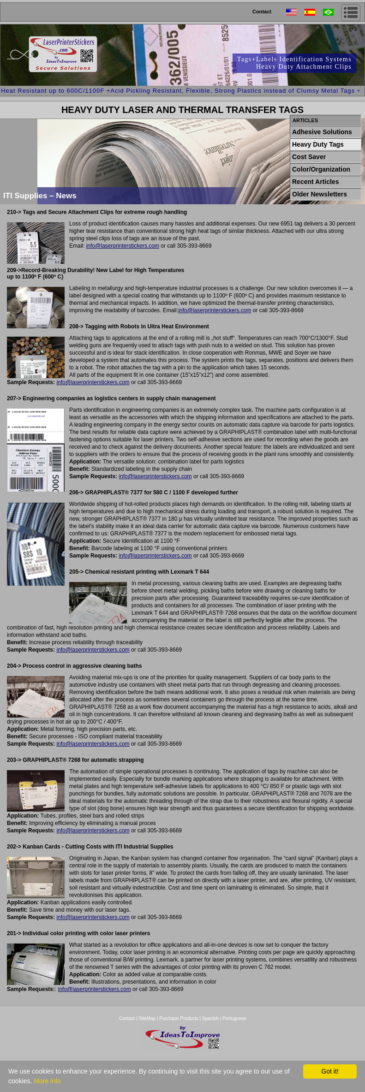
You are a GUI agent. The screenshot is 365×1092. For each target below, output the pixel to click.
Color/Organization (321, 169)
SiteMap (147, 1018)
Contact (261, 11)
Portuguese (234, 1018)
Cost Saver (309, 156)
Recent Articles (315, 181)
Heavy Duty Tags (318, 144)
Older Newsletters (319, 194)
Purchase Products (178, 1018)
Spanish (210, 1018)
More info (47, 1081)
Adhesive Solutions (322, 132)
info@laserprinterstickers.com (122, 246)
